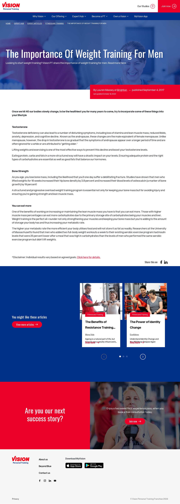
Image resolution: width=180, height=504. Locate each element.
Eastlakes (134, 334)
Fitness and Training (95, 314)
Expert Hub (19, 23)
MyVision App (141, 16)
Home (8, 23)
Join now (133, 421)
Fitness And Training (54, 23)
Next (143, 357)
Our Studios (146, 6)
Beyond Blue (45, 466)
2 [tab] (123, 356)
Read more (90, 342)
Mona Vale (89, 334)
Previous (104, 357)
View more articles (25, 324)
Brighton (122, 90)
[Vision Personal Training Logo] (11, 6)
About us (43, 459)
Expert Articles (34, 23)
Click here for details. (88, 257)
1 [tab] (120, 356)
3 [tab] (127, 356)
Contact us (44, 472)
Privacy (15, 499)
